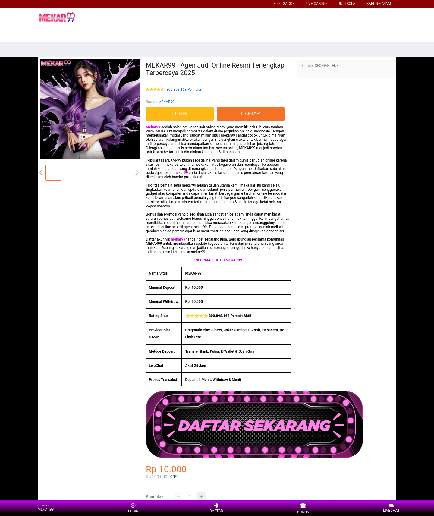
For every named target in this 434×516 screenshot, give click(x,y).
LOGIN (133, 508)
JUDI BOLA (346, 4)
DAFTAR (216, 508)
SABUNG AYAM (378, 4)
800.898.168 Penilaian (184, 90)
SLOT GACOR (283, 4)
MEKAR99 (166, 102)
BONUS (303, 508)
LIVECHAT (391, 508)
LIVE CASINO (316, 4)
